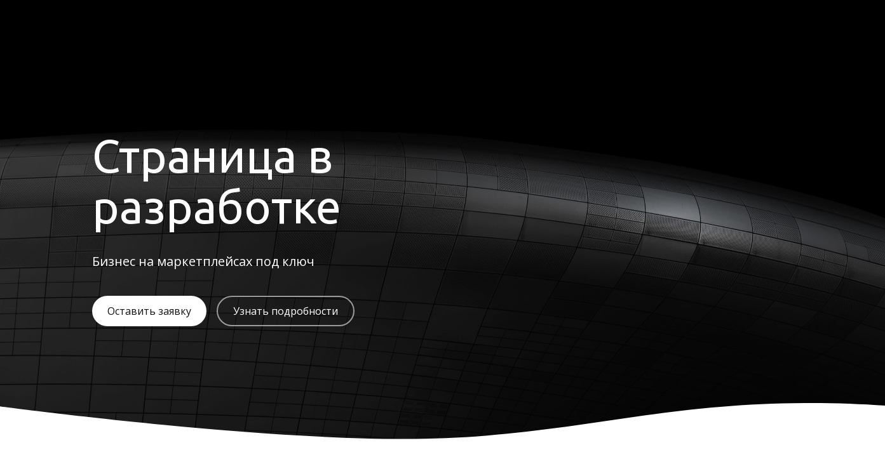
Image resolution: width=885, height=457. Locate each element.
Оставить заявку (149, 311)
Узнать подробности (285, 311)
